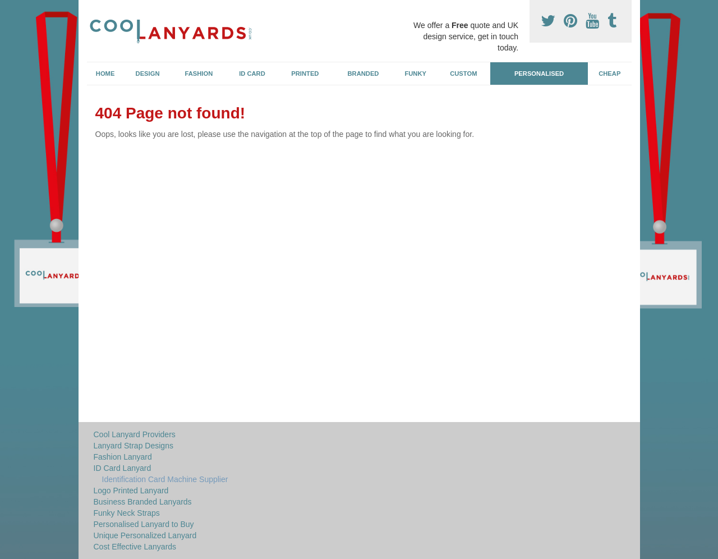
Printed (305, 73)
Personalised (539, 73)
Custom (463, 73)
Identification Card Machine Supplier (165, 479)
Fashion (199, 73)
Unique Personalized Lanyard (145, 535)
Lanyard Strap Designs (133, 445)
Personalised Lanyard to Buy (144, 524)
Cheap (609, 73)
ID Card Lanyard (122, 468)
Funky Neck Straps (127, 512)
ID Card (252, 73)
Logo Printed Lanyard (131, 490)
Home (105, 73)
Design (148, 73)
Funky (415, 73)
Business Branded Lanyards (143, 501)
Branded (363, 73)
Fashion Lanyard (123, 456)
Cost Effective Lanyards (135, 546)
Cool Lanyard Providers (135, 434)
